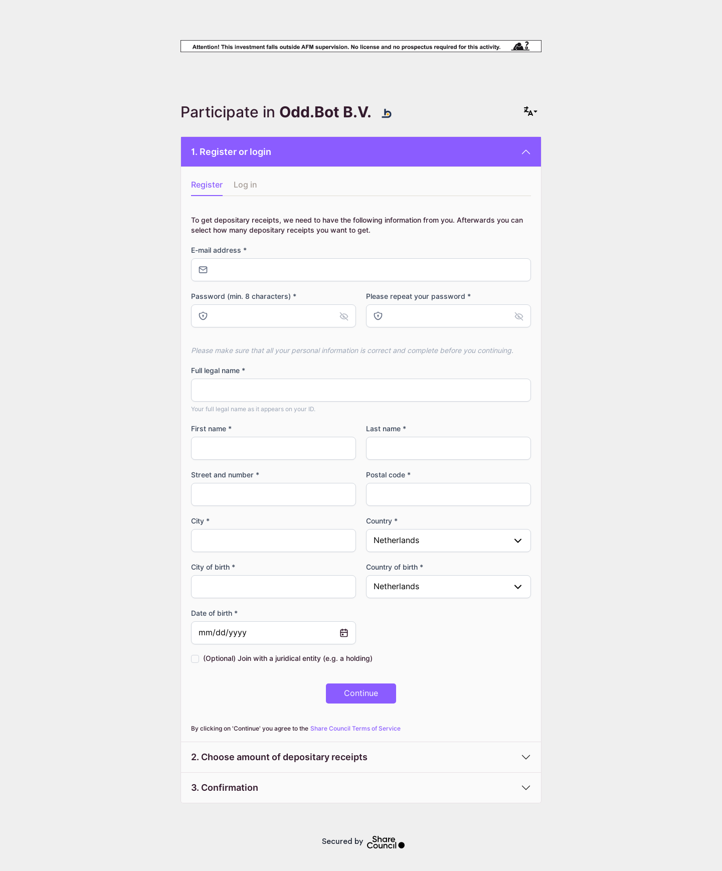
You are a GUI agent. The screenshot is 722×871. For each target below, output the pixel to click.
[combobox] (448, 540)
